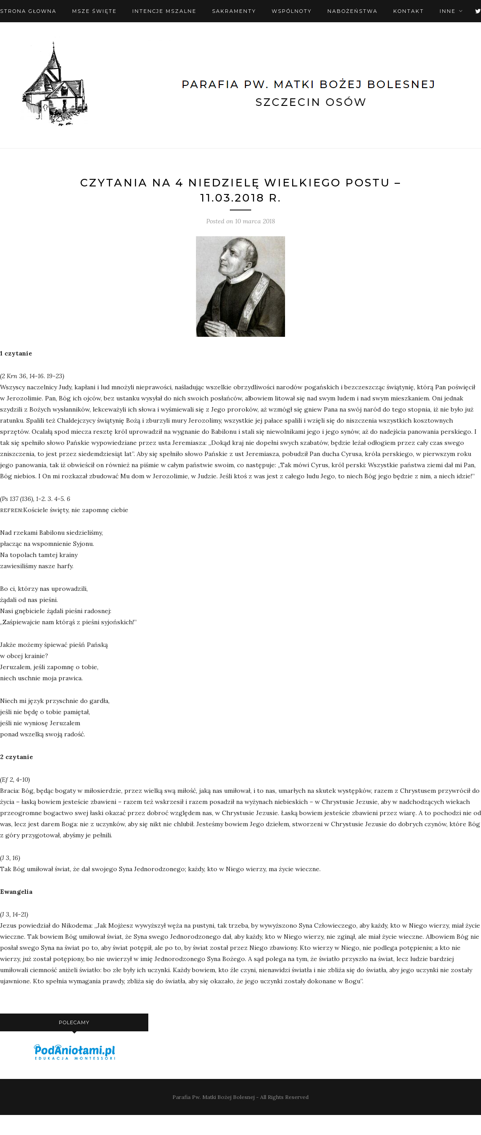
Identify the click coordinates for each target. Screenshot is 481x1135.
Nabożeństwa (352, 11)
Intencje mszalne (164, 11)
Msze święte (94, 11)
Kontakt (408, 11)
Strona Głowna (28, 11)
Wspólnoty (292, 11)
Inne (448, 11)
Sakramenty (234, 11)
